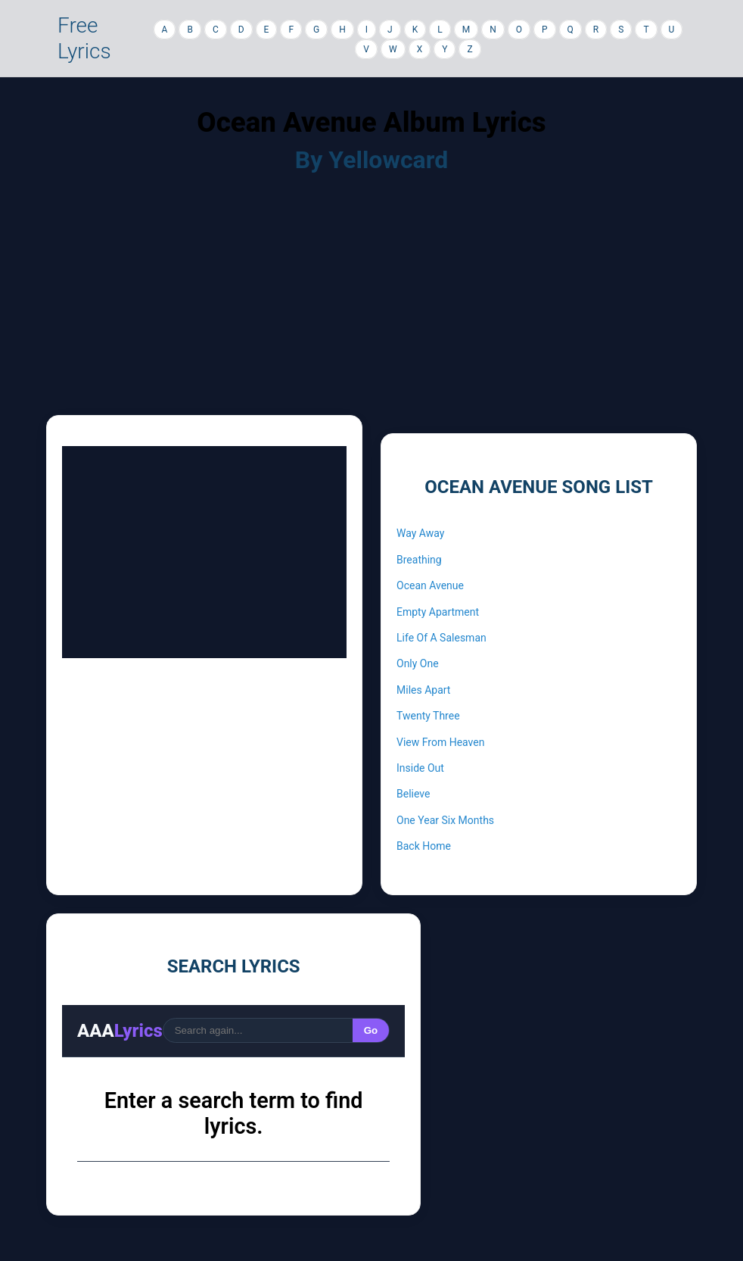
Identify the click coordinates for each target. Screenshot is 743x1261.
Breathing (419, 560)
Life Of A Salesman (441, 638)
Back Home (423, 846)
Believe (413, 794)
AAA (120, 1030)
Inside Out (420, 768)
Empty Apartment (437, 612)
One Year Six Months (445, 820)
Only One (417, 663)
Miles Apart (423, 690)
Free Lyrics (84, 38)
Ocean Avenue (430, 585)
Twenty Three (428, 716)
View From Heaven (440, 742)
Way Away (420, 533)
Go (371, 1030)
